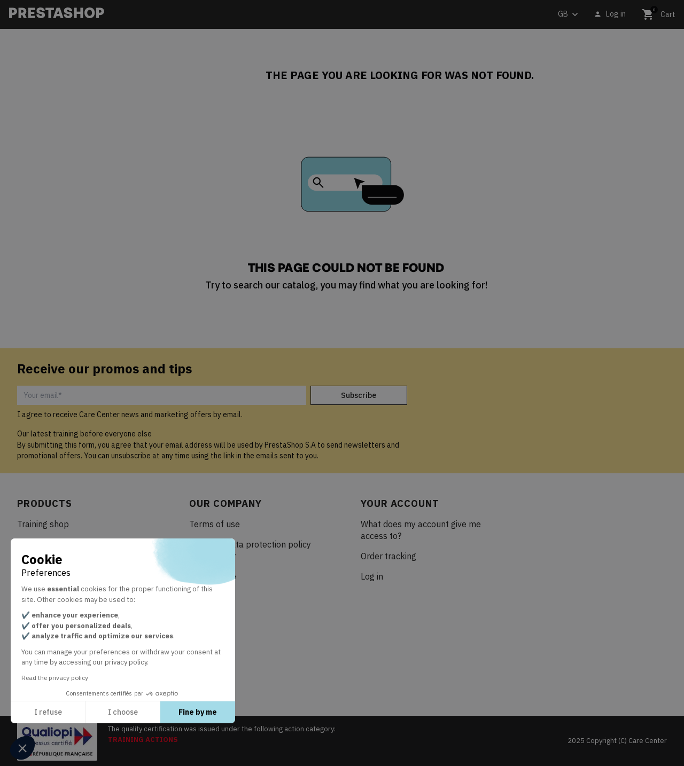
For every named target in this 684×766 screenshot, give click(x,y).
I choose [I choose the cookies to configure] (123, 712)
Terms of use (214, 524)
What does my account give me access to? (421, 530)
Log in (372, 576)
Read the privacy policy (54, 678)
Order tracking (388, 556)
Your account (400, 503)
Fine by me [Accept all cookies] (197, 712)
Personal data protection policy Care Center (250, 550)
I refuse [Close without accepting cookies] (48, 712)
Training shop (43, 524)
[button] (22, 748)
